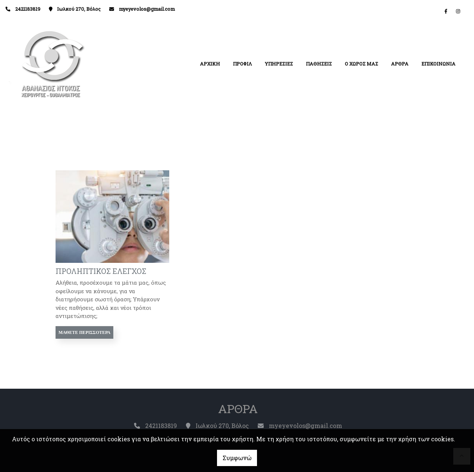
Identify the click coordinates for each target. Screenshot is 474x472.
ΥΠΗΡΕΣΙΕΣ (279, 64)
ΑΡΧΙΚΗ (210, 64)
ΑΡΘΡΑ (399, 64)
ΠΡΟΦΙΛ (242, 64)
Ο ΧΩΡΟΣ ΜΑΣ (361, 64)
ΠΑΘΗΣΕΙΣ (319, 64)
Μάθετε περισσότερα (84, 332)
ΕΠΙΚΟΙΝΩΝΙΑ (438, 64)
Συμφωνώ (237, 458)
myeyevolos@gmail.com (147, 9)
